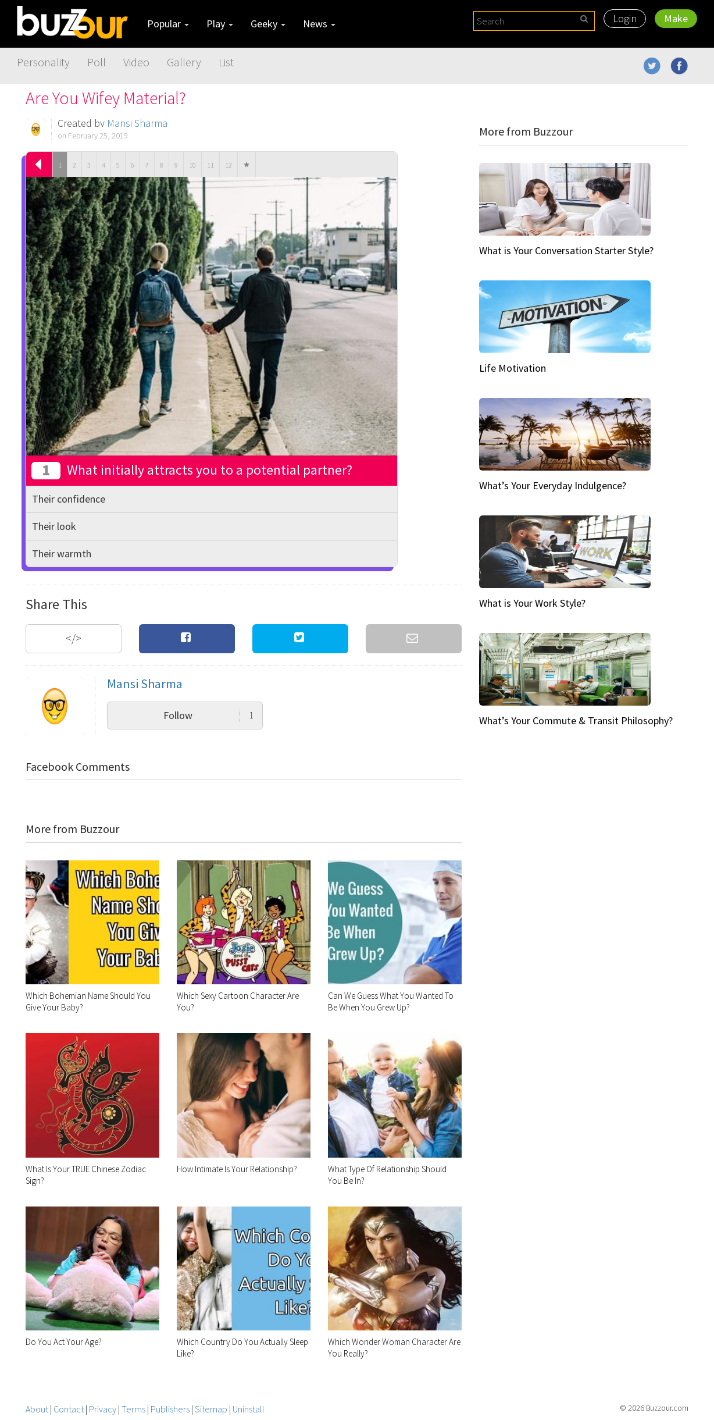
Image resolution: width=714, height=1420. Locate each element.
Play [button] (219, 23)
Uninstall (249, 1409)
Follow (208, 715)
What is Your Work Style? (532, 603)
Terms (133, 1409)
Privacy (102, 1409)
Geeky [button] (268, 23)
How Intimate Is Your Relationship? (237, 1169)
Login (625, 18)
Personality (43, 62)
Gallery (184, 62)
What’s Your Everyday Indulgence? (552, 485)
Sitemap (211, 1409)
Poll (96, 62)
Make (676, 18)
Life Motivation (512, 368)
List (226, 62)
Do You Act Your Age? (64, 1341)
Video (136, 62)
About (37, 1409)
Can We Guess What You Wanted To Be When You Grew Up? (391, 1001)
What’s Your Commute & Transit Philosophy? (576, 720)
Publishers (170, 1409)
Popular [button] (168, 23)
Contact (68, 1409)
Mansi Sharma (137, 123)
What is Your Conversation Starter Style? (566, 250)
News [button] (319, 23)
